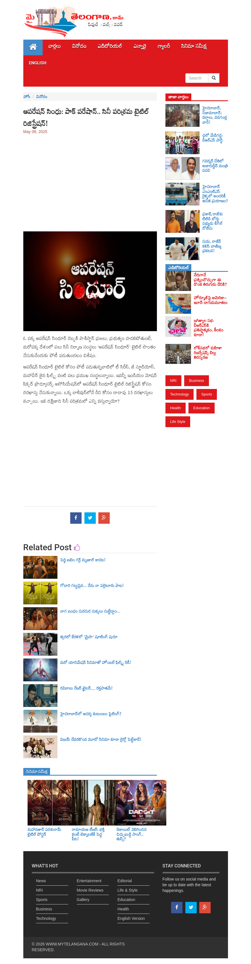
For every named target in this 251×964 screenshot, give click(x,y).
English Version (131, 918)
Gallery (83, 899)
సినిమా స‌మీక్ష (194, 47)
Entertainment (89, 881)
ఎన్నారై (140, 47)
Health (175, 408)
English (38, 63)
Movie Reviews (90, 890)
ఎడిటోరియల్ (110, 47)
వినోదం (79, 47)
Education (201, 408)
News (41, 881)
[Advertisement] (90, 180)
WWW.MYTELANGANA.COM (72, 944)
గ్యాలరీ (164, 47)
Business (196, 380)
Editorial (124, 881)
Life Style (177, 421)
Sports (206, 394)
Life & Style (127, 890)
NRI (173, 380)
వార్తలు (54, 47)
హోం (26, 96)
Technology (179, 394)
